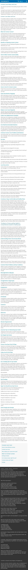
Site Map (6, 468)
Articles (3, 462)
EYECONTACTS (5, 1)
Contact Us (2, 468)
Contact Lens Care (6, 449)
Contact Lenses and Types (7, 460)
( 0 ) (22, 1)
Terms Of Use (15, 468)
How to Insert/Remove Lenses (8, 447)
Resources (10, 468)
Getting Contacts (5, 455)
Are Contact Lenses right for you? (9, 458)
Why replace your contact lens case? (9, 451)
